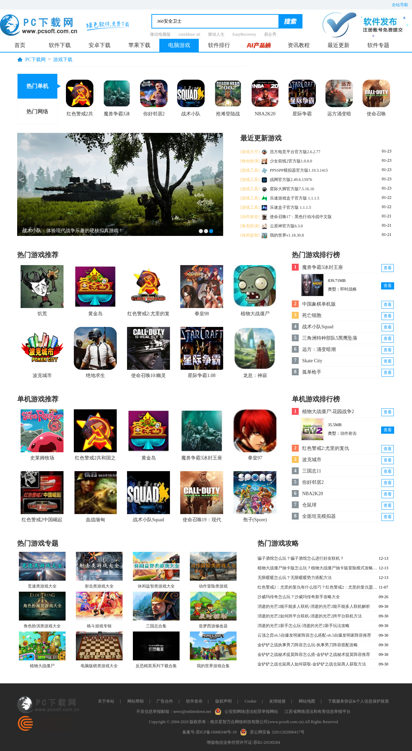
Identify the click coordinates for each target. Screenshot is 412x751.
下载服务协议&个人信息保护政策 (358, 701)
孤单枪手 (311, 372)
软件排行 (219, 45)
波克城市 (311, 459)
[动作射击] (250, 216)
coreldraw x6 (189, 34)
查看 (388, 267)
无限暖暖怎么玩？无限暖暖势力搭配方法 (295, 577)
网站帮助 (135, 701)
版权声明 (223, 701)
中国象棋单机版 (319, 304)
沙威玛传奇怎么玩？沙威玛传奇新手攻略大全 (299, 596)
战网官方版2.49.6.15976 (291, 179)
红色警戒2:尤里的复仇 (325, 448)
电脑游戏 (179, 45)
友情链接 (277, 701)
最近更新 (339, 45)
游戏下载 (62, 59)
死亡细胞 (311, 315)
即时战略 (348, 289)
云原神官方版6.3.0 (286, 226)
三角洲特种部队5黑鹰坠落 (329, 338)
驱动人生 (216, 34)
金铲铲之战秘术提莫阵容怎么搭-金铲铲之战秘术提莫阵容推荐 (314, 654)
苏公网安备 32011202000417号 (274, 731)
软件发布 (194, 701)
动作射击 (348, 433)
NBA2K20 (312, 493)
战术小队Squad (317, 326)
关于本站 (106, 701)
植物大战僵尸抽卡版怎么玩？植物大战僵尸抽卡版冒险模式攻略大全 (318, 568)
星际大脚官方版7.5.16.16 (292, 188)
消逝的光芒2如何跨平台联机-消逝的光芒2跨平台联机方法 (310, 616)
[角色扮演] (250, 161)
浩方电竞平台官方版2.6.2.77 (295, 151)
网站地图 (307, 701)
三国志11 (311, 471)
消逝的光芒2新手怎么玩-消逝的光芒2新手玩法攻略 (304, 625)
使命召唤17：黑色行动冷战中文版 (301, 216)
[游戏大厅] (250, 151)
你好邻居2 (313, 482)
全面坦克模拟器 (319, 516)
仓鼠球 (309, 505)
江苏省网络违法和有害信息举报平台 (318, 711)
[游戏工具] (250, 170)
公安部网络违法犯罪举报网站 (248, 710)
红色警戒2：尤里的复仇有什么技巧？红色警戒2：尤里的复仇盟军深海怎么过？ (318, 587)
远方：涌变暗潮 (319, 349)
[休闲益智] (250, 235)
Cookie (250, 701)
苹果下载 (139, 45)
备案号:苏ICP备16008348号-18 (209, 732)
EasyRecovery (244, 34)
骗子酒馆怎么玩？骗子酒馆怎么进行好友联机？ (301, 558)
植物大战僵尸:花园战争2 (328, 411)
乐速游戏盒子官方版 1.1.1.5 (294, 198)
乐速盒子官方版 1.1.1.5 (290, 207)
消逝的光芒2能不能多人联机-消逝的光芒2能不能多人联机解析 (314, 606)
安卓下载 (100, 45)
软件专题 (378, 45)
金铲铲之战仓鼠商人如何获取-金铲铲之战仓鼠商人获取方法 (312, 664)
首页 (19, 45)
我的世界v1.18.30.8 (287, 235)
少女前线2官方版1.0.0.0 (291, 161)
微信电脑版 (160, 34)
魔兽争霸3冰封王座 (322, 267)
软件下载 (60, 45)
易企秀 (270, 34)
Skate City (312, 360)
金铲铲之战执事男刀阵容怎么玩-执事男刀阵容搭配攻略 (308, 644)
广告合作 (165, 701)
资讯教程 (299, 45)
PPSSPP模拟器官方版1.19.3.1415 (299, 170)
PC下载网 (35, 59)
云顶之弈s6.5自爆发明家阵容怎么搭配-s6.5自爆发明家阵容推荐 (314, 635)
